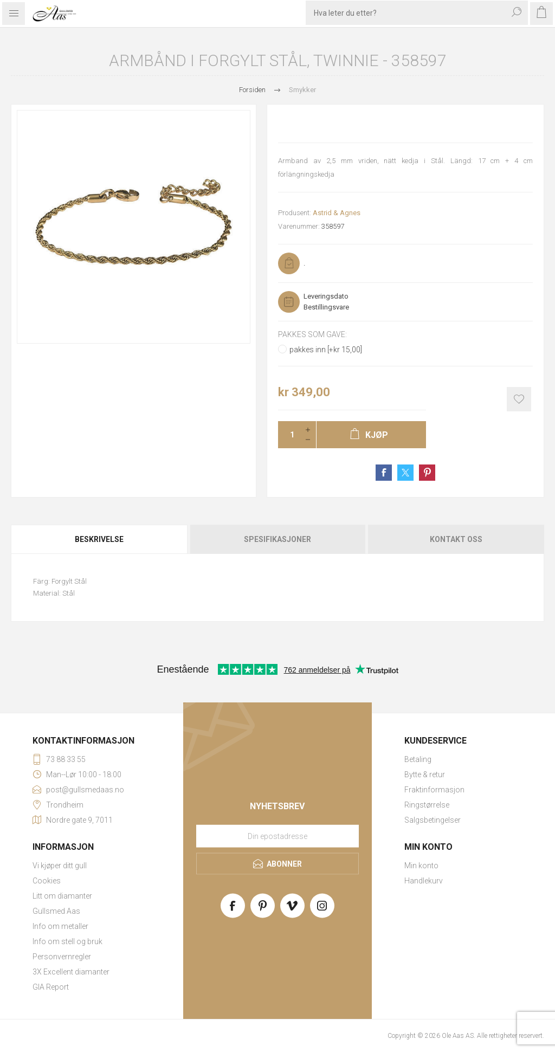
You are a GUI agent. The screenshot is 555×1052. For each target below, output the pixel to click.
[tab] (100, 539)
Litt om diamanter (62, 896)
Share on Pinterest (427, 472)
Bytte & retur (424, 774)
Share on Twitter (405, 472)
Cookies (47, 880)
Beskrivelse (99, 539)
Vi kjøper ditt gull (60, 865)
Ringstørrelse (426, 805)
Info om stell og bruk (67, 941)
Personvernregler (62, 956)
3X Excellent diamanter (71, 971)
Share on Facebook (384, 472)
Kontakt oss (456, 539)
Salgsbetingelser (432, 820)
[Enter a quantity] (289, 434)
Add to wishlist (519, 399)
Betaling (417, 759)
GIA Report (51, 987)
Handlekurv (423, 880)
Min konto (421, 865)
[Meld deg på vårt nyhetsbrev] (277, 836)
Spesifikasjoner (277, 539)
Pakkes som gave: (312, 334)
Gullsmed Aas (56, 911)
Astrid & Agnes (336, 213)
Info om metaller (60, 926)
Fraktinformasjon (434, 789)
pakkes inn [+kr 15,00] (325, 349)
